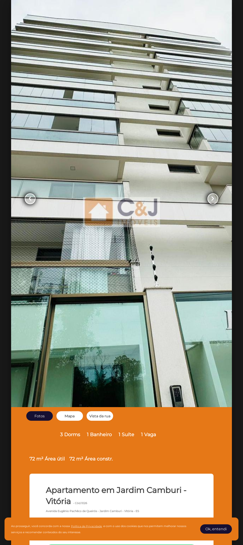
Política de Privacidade (86, 526)
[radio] (39, 416)
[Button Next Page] (212, 198)
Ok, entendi (216, 529)
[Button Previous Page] (30, 198)
